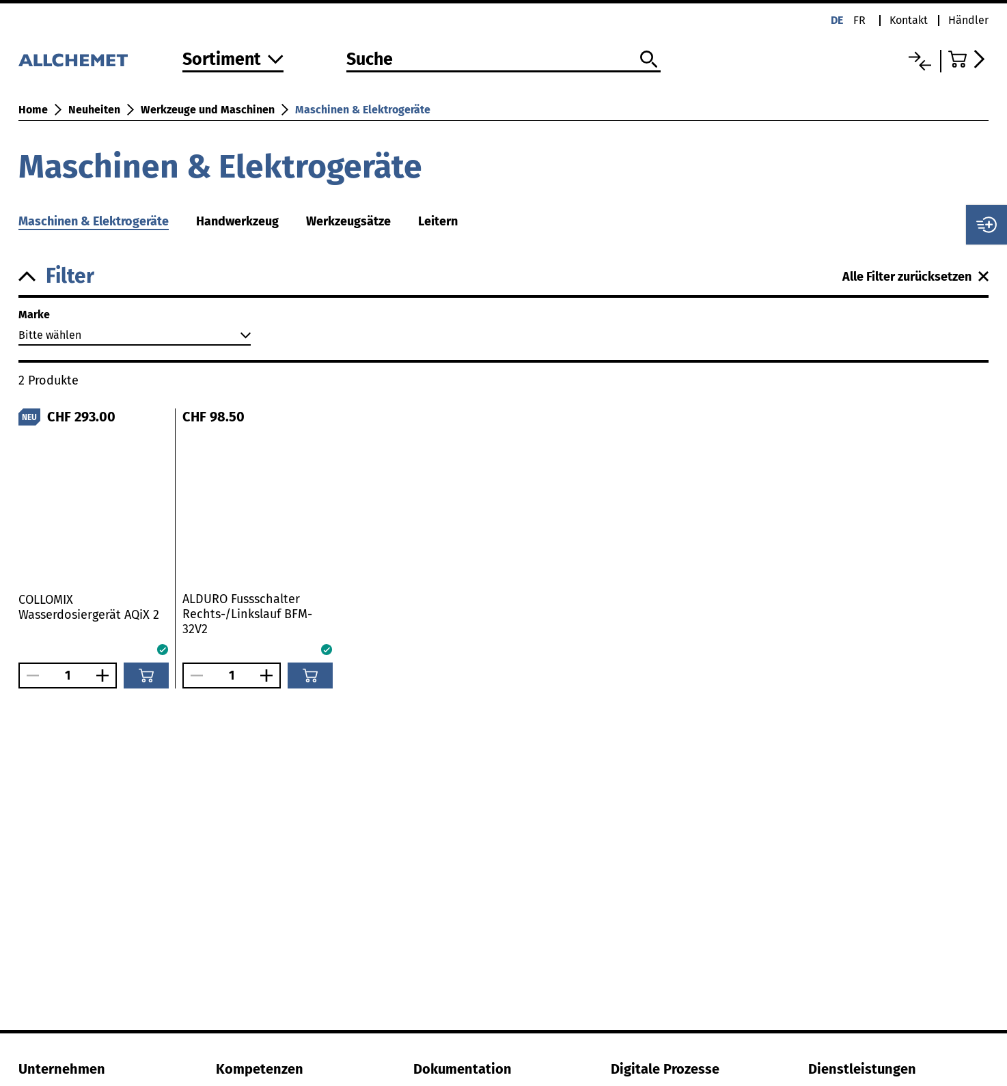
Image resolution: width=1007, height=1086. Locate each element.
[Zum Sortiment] (233, 60)
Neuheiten (94, 109)
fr (859, 20)
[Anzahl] (67, 675)
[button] (430, 276)
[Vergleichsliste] (920, 61)
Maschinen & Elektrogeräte (362, 109)
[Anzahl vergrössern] (105, 675)
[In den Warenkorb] (146, 675)
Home (33, 109)
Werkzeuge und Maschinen (208, 109)
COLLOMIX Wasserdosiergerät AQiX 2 (88, 607)
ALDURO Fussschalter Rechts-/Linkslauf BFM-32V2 (247, 614)
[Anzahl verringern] (29, 675)
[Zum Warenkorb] (968, 59)
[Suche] (503, 60)
